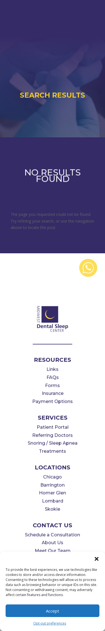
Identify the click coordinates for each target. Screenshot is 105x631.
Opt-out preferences (49, 623)
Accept (52, 611)
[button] (96, 559)
